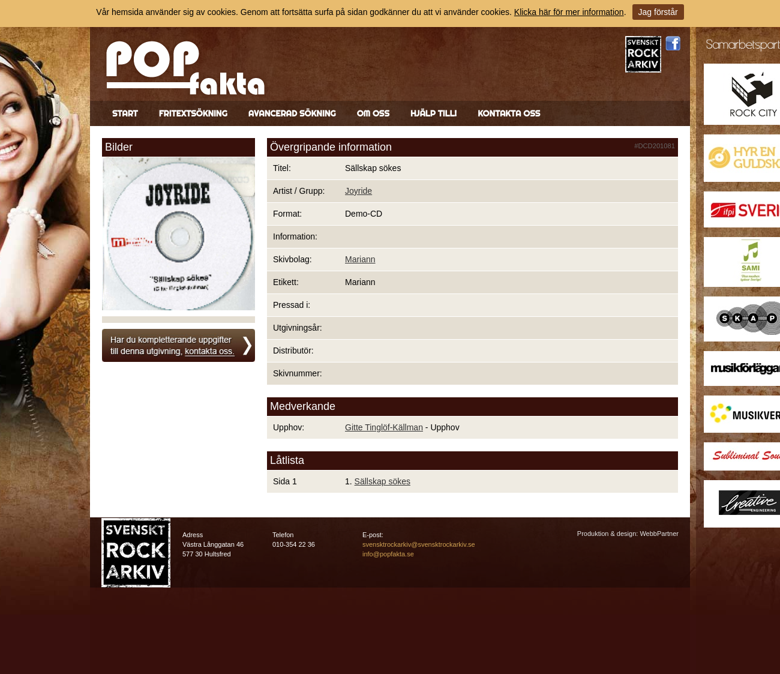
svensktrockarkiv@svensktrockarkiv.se (418, 544)
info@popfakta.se (388, 554)
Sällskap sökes (382, 481)
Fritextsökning (193, 113)
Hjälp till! (433, 113)
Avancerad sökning (292, 113)
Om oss (373, 113)
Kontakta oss (509, 113)
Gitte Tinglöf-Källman (384, 427)
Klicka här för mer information (569, 12)
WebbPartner (659, 533)
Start (125, 113)
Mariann (360, 259)
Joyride (358, 191)
